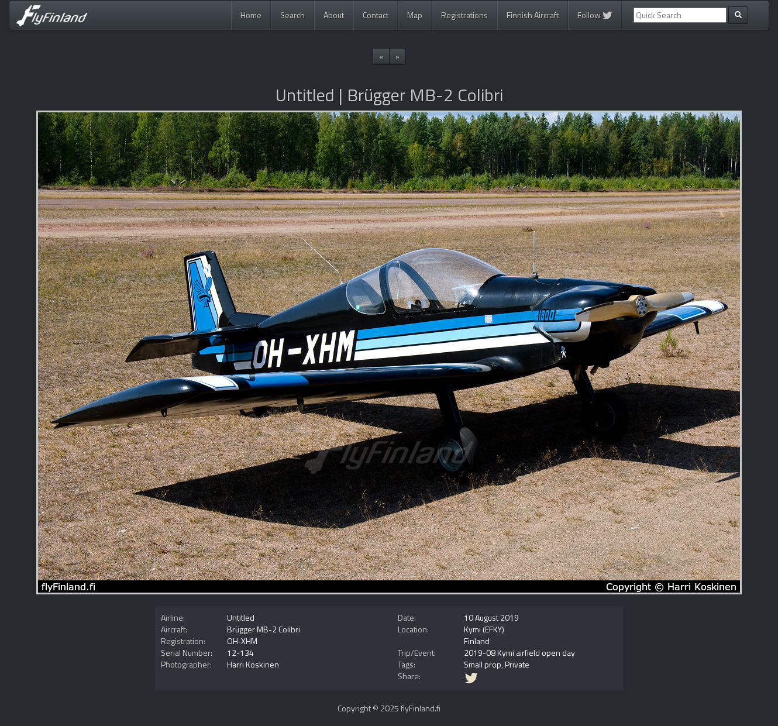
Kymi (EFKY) (484, 629)
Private (517, 664)
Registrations (464, 15)
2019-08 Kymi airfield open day (519, 652)
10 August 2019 (491, 617)
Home (250, 15)
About (333, 15)
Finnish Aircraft (533, 15)
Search (292, 15)
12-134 (240, 652)
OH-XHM (242, 641)
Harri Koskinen (253, 664)
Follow (594, 15)
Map (414, 15)
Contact (375, 15)
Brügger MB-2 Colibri (263, 629)
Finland (477, 641)
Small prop (482, 664)
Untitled (240, 617)
